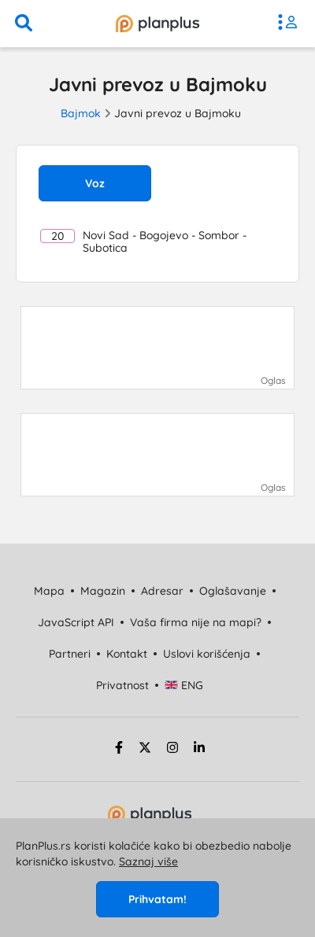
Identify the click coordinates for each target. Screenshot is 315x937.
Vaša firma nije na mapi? (195, 622)
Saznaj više (148, 861)
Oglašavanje (232, 591)
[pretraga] (23, 23)
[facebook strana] (116, 750)
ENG (184, 685)
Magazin (102, 591)
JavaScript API (76, 622)
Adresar (162, 591)
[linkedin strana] (199, 750)
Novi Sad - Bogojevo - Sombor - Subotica (143, 241)
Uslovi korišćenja (206, 654)
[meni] (291, 23)
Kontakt (126, 654)
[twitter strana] (145, 750)
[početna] (157, 23)
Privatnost (122, 685)
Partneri (70, 654)
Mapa (49, 591)
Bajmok (81, 113)
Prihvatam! (157, 899)
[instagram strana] (172, 750)
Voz (95, 183)
